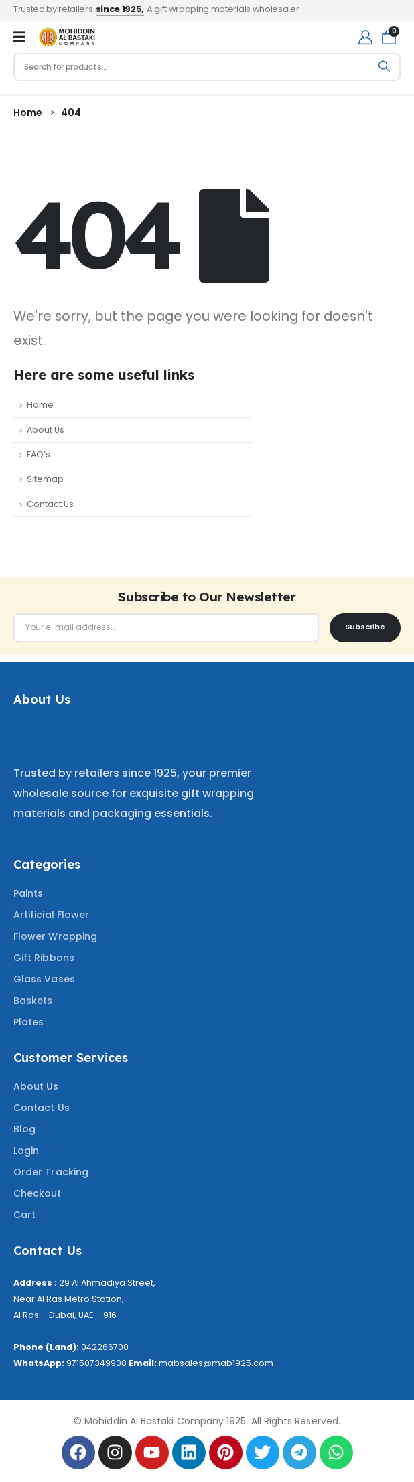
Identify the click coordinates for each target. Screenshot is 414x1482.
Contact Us (50, 504)
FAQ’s (38, 454)
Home (40, 405)
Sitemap (45, 479)
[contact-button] (365, 627)
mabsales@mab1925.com (216, 1363)
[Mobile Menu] (19, 37)
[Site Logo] (67, 37)
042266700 (105, 1347)
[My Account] (365, 37)
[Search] (384, 67)
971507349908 (96, 1363)
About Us (45, 429)
